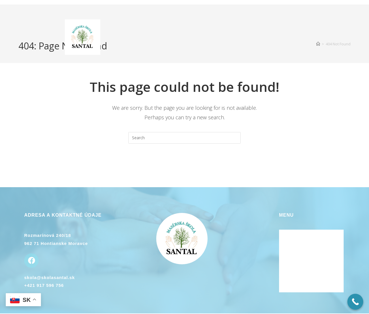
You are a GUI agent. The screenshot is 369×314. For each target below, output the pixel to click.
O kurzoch (291, 241)
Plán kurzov (293, 280)
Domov (287, 234)
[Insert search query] (184, 138)
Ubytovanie (292, 257)
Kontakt (288, 265)
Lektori (287, 249)
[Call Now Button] (355, 302)
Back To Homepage (184, 167)
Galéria (287, 273)
